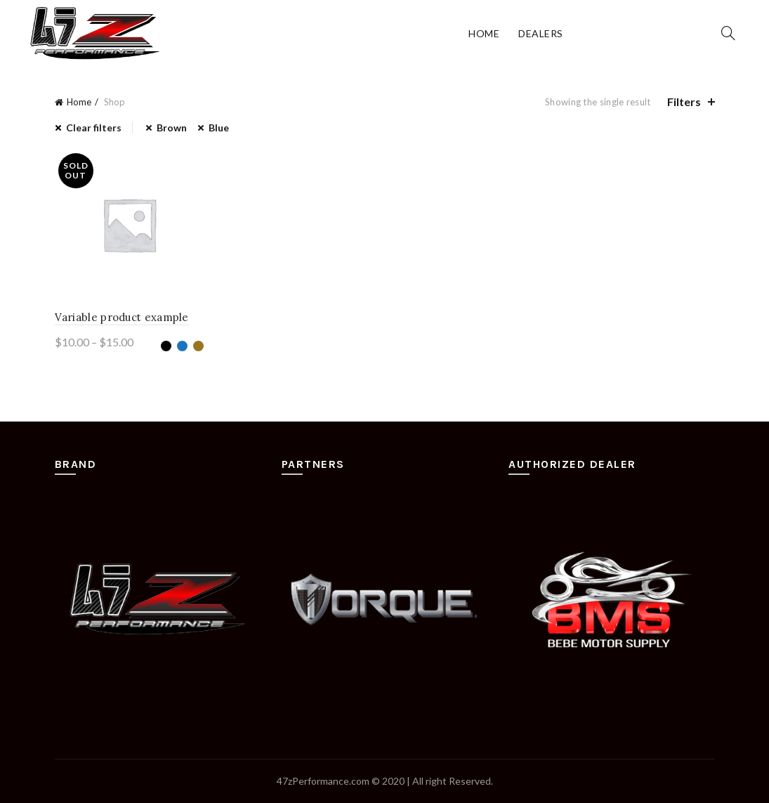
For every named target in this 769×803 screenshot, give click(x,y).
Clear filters (93, 127)
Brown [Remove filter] (172, 127)
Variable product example (122, 317)
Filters (684, 101)
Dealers (540, 33)
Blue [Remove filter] (219, 127)
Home (483, 33)
